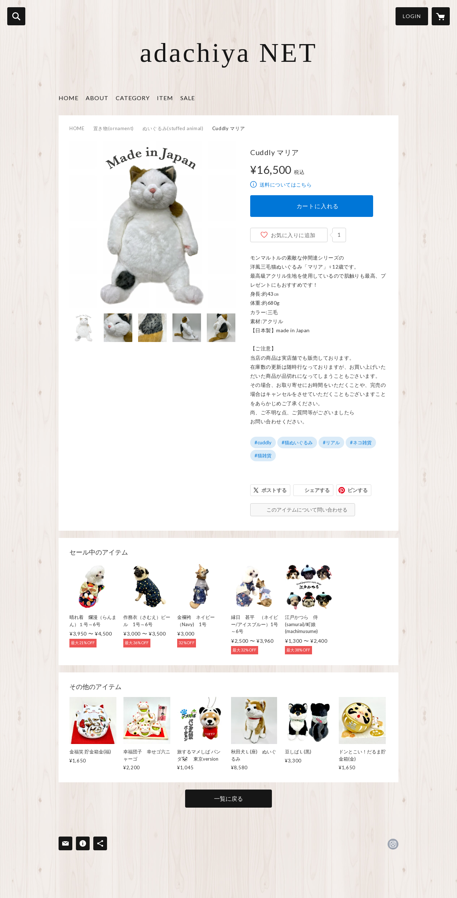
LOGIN (412, 16)
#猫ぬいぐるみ (297, 442)
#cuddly (263, 442)
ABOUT (97, 97)
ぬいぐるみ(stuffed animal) (173, 128)
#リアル (331, 442)
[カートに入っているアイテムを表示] (441, 16)
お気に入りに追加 (293, 235)
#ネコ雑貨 (361, 442)
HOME (68, 97)
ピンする (357, 490)
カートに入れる (317, 205)
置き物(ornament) (113, 128)
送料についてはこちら (286, 184)
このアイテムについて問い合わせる (306, 509)
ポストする (274, 490)
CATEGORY (133, 97)
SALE (187, 97)
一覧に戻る (228, 798)
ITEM (165, 97)
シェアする (317, 490)
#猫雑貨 (263, 455)
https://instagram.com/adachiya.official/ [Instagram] (393, 844)
